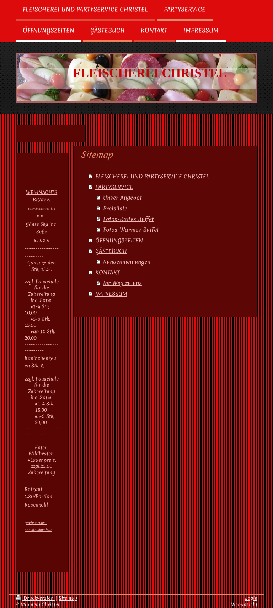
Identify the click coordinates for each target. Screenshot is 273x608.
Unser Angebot (122, 197)
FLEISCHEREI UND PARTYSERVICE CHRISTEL (152, 176)
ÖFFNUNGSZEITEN (119, 240)
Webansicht (244, 604)
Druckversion (35, 598)
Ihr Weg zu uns (122, 283)
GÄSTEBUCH (111, 251)
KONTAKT (107, 272)
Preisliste (115, 208)
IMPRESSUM (111, 294)
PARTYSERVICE (114, 187)
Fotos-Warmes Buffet (131, 230)
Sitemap (68, 598)
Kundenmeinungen (126, 262)
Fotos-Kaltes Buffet (128, 219)
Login (251, 598)
